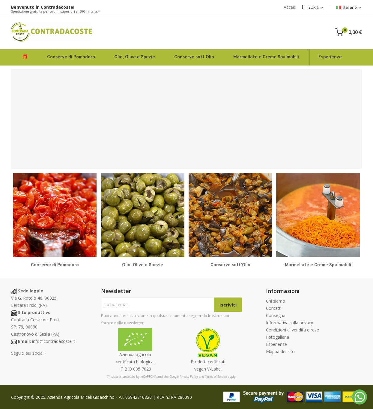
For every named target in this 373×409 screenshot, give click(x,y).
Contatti (274, 308)
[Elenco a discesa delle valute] (316, 7)
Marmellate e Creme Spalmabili (318, 265)
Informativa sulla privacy (289, 322)
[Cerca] (188, 32)
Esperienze (276, 344)
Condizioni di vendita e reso (292, 330)
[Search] (266, 32)
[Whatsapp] (359, 396)
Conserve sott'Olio (230, 265)
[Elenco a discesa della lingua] (349, 7)
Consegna (275, 315)
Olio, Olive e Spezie (142, 265)
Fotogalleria (277, 337)
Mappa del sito (280, 351)
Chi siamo (275, 301)
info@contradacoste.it (53, 341)
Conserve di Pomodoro (55, 265)
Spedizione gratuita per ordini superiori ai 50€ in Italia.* (55, 11)
